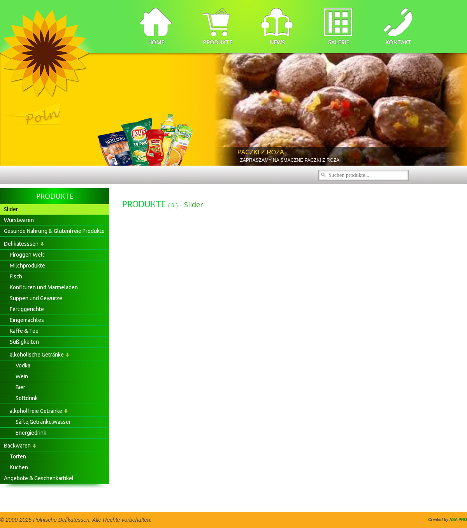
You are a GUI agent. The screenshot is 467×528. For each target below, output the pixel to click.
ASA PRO (458, 520)
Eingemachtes (27, 320)
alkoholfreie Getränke (36, 411)
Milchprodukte (27, 265)
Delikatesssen (21, 244)
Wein (22, 376)
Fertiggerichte (27, 309)
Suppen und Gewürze (36, 298)
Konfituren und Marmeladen (44, 287)
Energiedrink (31, 433)
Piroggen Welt (27, 255)
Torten (18, 456)
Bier (20, 387)
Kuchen (19, 467)
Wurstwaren (19, 220)
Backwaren (17, 445)
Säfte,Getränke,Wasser (43, 422)
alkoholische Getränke (37, 354)
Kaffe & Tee (24, 331)
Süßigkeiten (24, 342)
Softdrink (27, 398)
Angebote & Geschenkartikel (39, 478)
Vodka (23, 365)
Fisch (16, 276)
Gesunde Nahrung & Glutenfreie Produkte (54, 231)
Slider (11, 209)
